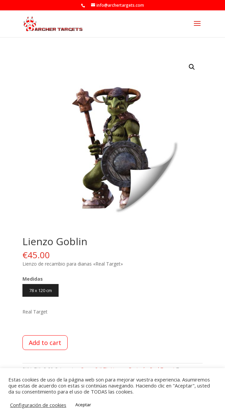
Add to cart (45, 343)
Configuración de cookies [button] (38, 405)
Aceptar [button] (83, 405)
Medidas (32, 279)
